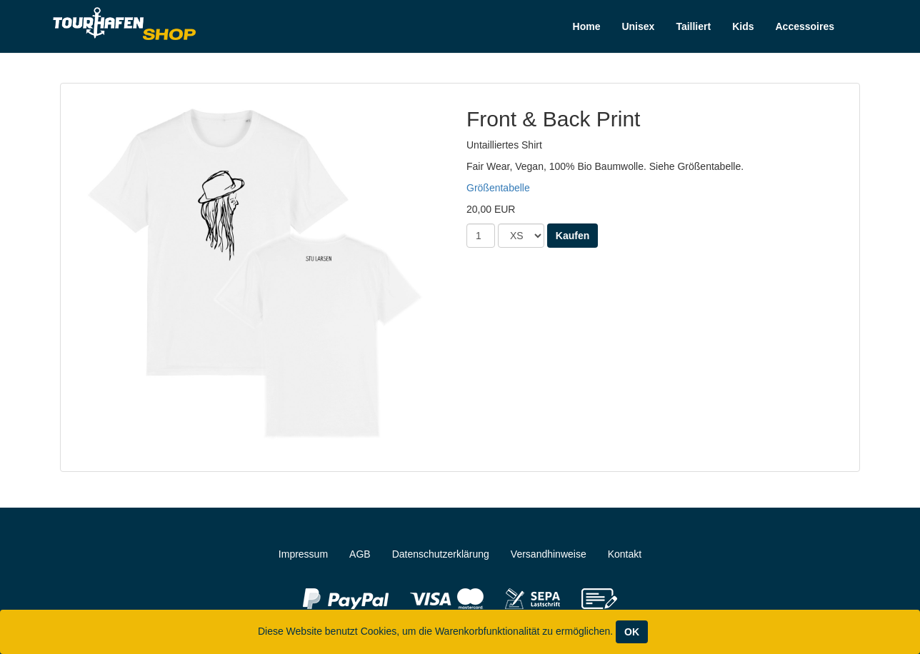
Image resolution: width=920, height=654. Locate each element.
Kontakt (624, 554)
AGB (360, 554)
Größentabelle (498, 187)
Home (587, 26)
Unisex (637, 26)
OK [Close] (631, 632)
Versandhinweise (548, 554)
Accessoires (804, 26)
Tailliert (693, 26)
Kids (743, 26)
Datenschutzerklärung (440, 554)
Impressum (303, 554)
